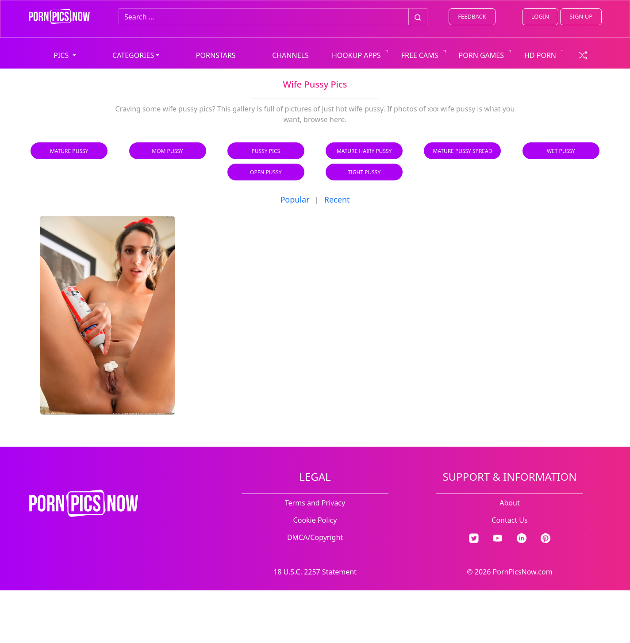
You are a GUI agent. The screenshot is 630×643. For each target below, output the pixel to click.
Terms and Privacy (315, 503)
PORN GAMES (481, 55)
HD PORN (540, 55)
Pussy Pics (266, 151)
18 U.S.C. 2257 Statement (315, 572)
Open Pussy (266, 172)
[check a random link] (583, 54)
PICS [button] (62, 55)
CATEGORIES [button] (133, 55)
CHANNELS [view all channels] (290, 55)
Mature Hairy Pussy (364, 151)
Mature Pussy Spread (462, 151)
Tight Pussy (364, 172)
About (509, 503)
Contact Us (509, 520)
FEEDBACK (472, 16)
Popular (294, 199)
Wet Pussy (561, 151)
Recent (337, 199)
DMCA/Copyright (315, 537)
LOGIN (540, 16)
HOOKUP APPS (356, 55)
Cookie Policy (315, 520)
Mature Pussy (69, 151)
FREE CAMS (419, 55)
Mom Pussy (167, 151)
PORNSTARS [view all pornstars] (216, 55)
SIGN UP (580, 16)
